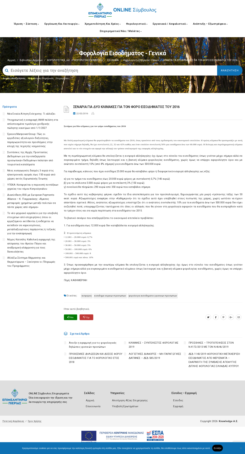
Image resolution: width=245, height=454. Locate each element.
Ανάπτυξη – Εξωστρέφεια (210, 23)
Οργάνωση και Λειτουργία (61, 23)
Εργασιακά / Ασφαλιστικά (170, 23)
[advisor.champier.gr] (238, 317)
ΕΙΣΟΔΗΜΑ (113, 60)
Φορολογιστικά (137, 23)
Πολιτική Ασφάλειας (13, 421)
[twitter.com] (208, 317)
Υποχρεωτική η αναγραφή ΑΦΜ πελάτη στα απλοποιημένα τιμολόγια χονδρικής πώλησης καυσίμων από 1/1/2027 (32, 123)
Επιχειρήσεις (63, 78)
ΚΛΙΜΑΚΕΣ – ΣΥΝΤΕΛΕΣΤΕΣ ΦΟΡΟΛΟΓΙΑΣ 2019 (154, 344)
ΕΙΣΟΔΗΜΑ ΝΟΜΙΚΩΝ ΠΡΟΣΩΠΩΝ (110, 295)
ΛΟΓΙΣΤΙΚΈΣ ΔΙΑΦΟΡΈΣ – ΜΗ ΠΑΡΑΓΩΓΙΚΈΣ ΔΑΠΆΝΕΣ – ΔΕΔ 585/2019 (155, 356)
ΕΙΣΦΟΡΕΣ (87, 295)
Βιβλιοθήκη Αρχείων (31, 60)
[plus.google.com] (231, 317)
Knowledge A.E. (228, 421)
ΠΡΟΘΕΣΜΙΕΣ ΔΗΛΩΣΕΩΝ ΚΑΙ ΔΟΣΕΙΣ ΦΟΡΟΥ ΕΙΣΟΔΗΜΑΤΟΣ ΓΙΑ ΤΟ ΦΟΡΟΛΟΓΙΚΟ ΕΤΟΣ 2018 (95, 358)
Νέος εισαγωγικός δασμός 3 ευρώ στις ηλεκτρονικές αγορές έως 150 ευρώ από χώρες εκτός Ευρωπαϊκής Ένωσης (31, 174)
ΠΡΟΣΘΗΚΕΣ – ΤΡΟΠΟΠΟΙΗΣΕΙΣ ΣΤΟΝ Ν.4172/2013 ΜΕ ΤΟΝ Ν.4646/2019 (211, 344)
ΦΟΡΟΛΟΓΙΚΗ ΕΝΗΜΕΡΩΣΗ (88, 60)
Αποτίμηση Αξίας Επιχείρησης (130, 400)
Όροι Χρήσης (34, 421)
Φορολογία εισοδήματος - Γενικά (141, 60)
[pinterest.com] (223, 317)
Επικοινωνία (93, 406)
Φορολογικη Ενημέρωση (41, 78)
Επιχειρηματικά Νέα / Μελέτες (121, 31)
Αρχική (11, 60)
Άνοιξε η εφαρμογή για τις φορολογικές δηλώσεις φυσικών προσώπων (93, 344)
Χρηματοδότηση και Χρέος (103, 23)
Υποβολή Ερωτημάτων (125, 406)
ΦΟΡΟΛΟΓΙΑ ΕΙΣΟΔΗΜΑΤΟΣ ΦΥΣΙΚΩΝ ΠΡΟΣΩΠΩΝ (153, 295)
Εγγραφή (178, 406)
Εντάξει (217, 448)
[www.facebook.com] (216, 317)
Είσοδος (178, 400)
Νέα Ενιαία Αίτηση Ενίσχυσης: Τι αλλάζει (31, 113)
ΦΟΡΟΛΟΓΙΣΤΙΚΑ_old (58, 60)
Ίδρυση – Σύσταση (26, 23)
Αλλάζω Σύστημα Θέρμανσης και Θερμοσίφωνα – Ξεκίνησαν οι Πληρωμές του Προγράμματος (31, 261)
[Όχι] (240, 449)
